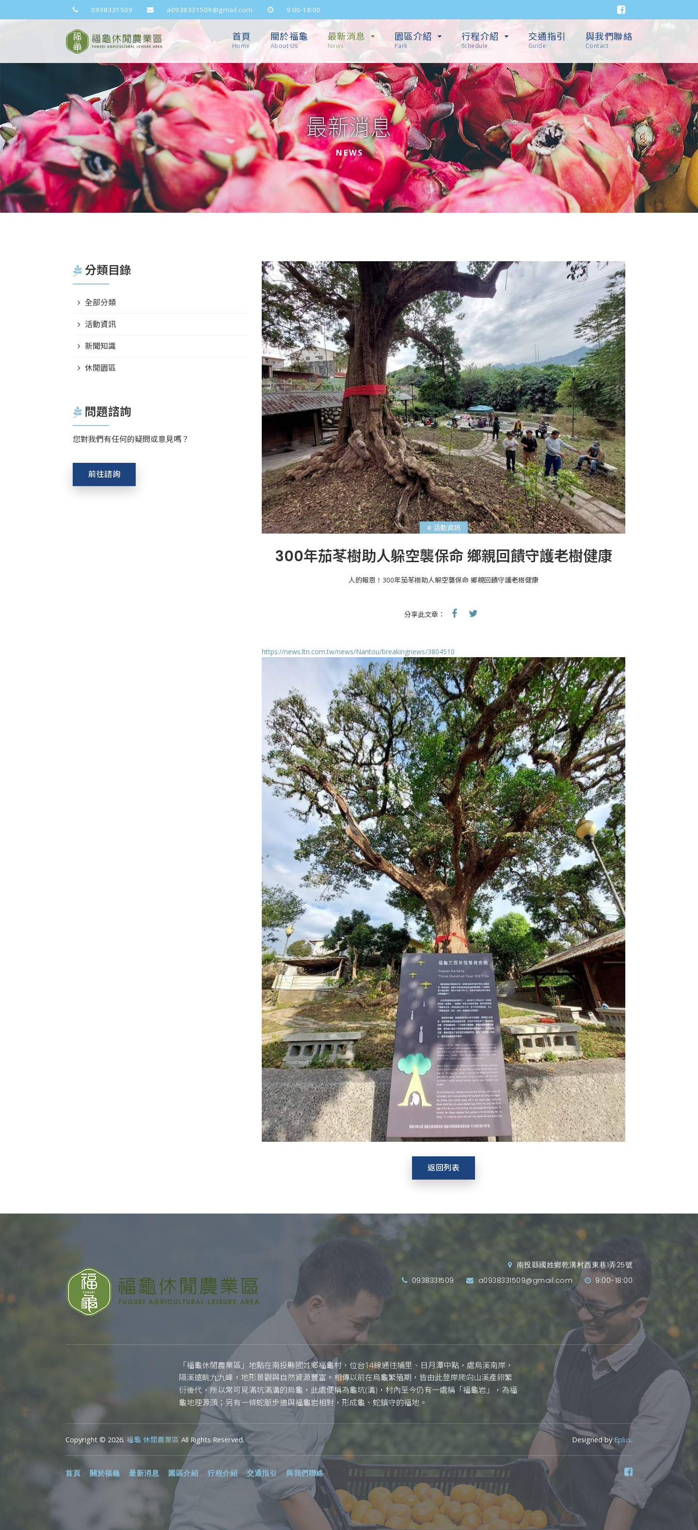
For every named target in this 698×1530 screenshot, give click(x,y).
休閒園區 (100, 368)
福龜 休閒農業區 (153, 1439)
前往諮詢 (104, 474)
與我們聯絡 (609, 40)
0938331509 (98, 9)
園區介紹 (413, 40)
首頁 (241, 40)
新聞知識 (100, 346)
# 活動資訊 (443, 527)
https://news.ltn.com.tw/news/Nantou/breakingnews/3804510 (358, 651)
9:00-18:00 (290, 9)
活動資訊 (100, 324)
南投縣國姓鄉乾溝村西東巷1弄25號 (570, 1265)
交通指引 (547, 40)
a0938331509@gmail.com (196, 9)
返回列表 (444, 1167)
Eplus (622, 1439)
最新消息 (346, 40)
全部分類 (100, 302)
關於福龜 (289, 40)
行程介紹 (480, 40)
